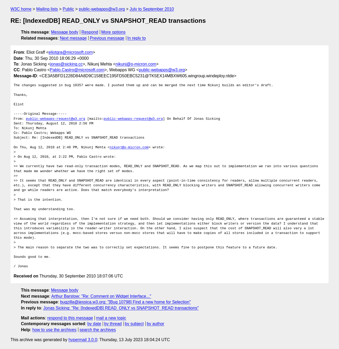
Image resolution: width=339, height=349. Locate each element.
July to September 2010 (152, 9)
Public (68, 9)
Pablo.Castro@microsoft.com (77, 70)
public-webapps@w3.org (102, 9)
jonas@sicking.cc (66, 64)
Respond (89, 32)
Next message (73, 38)
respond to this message (70, 318)
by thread (113, 323)
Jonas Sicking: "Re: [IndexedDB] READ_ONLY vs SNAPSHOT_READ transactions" (121, 308)
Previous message (107, 38)
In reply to (136, 38)
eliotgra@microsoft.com (71, 52)
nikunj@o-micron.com (136, 64)
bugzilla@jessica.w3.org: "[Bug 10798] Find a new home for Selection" (125, 302)
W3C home (20, 9)
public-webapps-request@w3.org (55, 119)
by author (155, 323)
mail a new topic (111, 318)
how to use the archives (54, 330)
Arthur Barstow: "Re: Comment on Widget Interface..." (101, 296)
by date (94, 323)
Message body (64, 32)
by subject (134, 323)
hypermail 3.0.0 (82, 339)
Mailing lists (47, 9)
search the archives (98, 330)
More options (113, 32)
